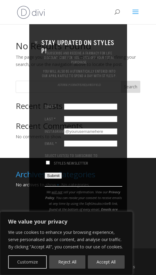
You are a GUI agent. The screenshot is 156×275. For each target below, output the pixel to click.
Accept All (106, 262)
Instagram (54, 131)
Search (130, 87)
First (50, 107)
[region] (66, 243)
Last (50, 119)
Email (51, 143)
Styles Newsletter (70, 163)
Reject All (67, 262)
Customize (27, 262)
